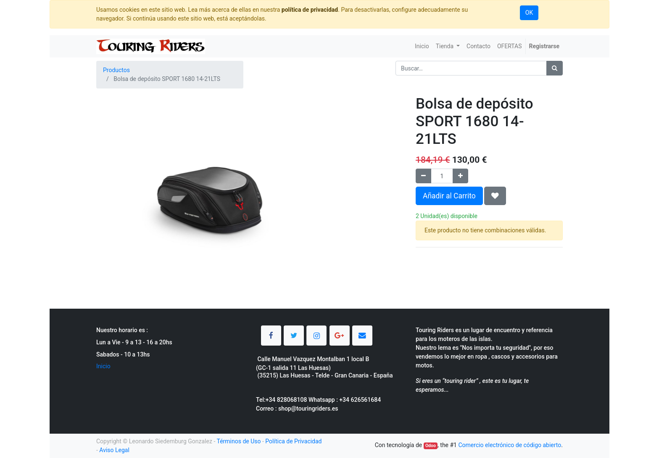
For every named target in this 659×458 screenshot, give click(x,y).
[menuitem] (421, 46)
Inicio (103, 366)
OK (529, 12)
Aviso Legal (114, 450)
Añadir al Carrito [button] (449, 196)
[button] (495, 196)
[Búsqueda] (554, 68)
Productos (116, 70)
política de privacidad (310, 9)
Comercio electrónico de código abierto (509, 445)
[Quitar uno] (423, 176)
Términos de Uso (238, 441)
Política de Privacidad (293, 441)
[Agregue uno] (460, 176)
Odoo (430, 445)
